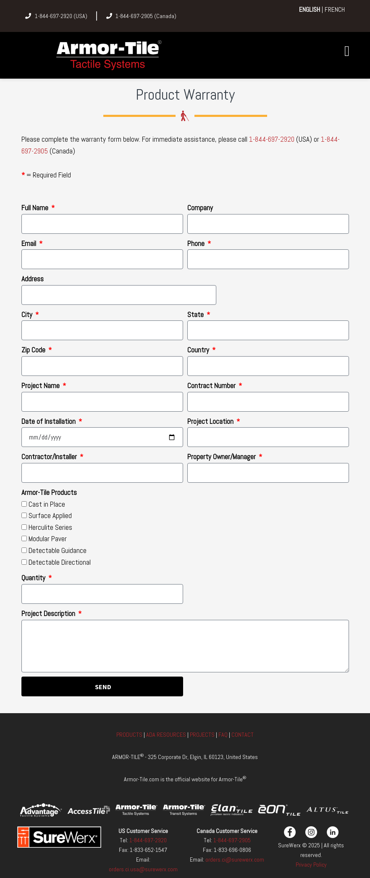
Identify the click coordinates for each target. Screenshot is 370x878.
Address (32, 278)
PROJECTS (202, 734)
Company (200, 207)
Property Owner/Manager (222, 456)
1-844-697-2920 (271, 139)
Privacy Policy (311, 864)
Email (29, 243)
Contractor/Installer (50, 456)
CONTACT (242, 734)
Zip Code (34, 349)
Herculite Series (50, 527)
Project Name (41, 385)
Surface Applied (50, 515)
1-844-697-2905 (232, 840)
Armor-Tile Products (49, 492)
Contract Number (212, 385)
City (27, 314)
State (196, 314)
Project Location (211, 421)
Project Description (49, 613)
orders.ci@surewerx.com (234, 859)
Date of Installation (49, 421)
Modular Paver (48, 538)
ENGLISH (309, 9)
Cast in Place (47, 504)
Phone (196, 243)
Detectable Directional (60, 562)
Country (199, 349)
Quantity (34, 577)
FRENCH (335, 9)
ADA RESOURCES (166, 734)
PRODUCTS (130, 734)
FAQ (223, 734)
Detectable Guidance (58, 550)
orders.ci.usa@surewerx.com (143, 869)
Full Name (35, 207)
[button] (347, 51)
